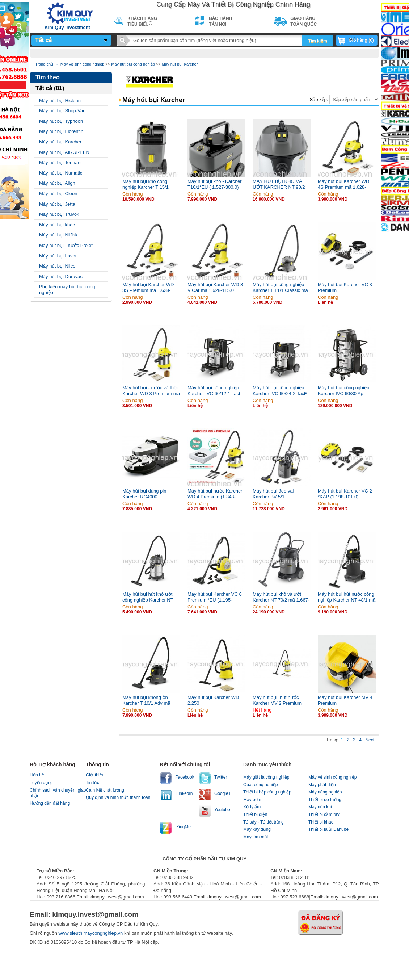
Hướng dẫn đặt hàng (50, 803)
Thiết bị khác (320, 822)
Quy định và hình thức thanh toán (118, 797)
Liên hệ (37, 775)
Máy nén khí (320, 806)
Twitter (220, 777)
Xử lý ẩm (252, 806)
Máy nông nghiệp (325, 792)
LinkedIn (184, 793)
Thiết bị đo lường (324, 799)
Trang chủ (44, 64)
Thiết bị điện (255, 814)
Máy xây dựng (257, 829)
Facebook (184, 777)
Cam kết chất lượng (105, 790)
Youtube (222, 809)
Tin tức (92, 782)
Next (369, 739)
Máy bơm (252, 799)
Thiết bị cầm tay (324, 814)
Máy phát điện (322, 784)
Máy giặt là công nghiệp (266, 777)
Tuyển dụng (41, 782)
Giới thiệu (95, 775)
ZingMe (183, 826)
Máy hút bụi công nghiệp (133, 64)
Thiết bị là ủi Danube (328, 829)
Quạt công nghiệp (260, 784)
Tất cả (43, 40)
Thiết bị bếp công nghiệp (267, 792)
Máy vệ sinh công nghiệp (82, 64)
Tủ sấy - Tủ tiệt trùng (263, 822)
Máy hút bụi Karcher (180, 64)
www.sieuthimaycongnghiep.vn (91, 933)
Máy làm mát (255, 836)
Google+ (222, 793)
